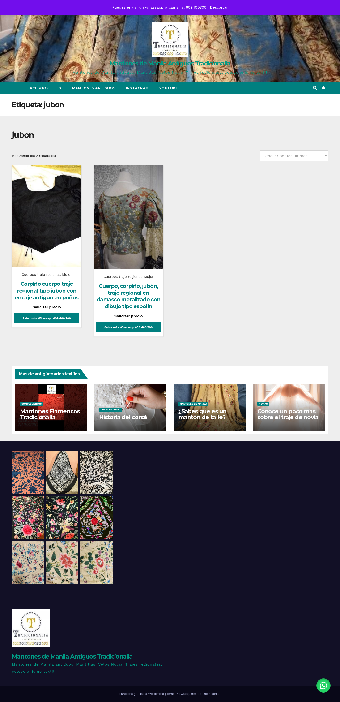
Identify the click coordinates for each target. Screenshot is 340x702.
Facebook (38, 88)
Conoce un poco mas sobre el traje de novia (287, 414)
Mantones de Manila (193, 403)
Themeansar (211, 694)
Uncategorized (111, 409)
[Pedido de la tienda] (294, 155)
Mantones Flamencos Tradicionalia (50, 414)
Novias (263, 403)
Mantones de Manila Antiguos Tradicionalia (170, 63)
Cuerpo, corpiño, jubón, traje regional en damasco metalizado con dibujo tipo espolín (129, 296)
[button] (315, 88)
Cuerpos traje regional (41, 274)
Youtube (168, 88)
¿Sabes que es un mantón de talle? (202, 414)
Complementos (31, 403)
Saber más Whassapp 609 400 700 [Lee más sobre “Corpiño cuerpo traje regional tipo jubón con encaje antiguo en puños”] (46, 318)
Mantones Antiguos (94, 88)
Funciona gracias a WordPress (142, 694)
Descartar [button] (219, 7)
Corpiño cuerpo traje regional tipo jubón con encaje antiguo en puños (46, 291)
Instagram (137, 88)
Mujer (67, 274)
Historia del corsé (123, 417)
